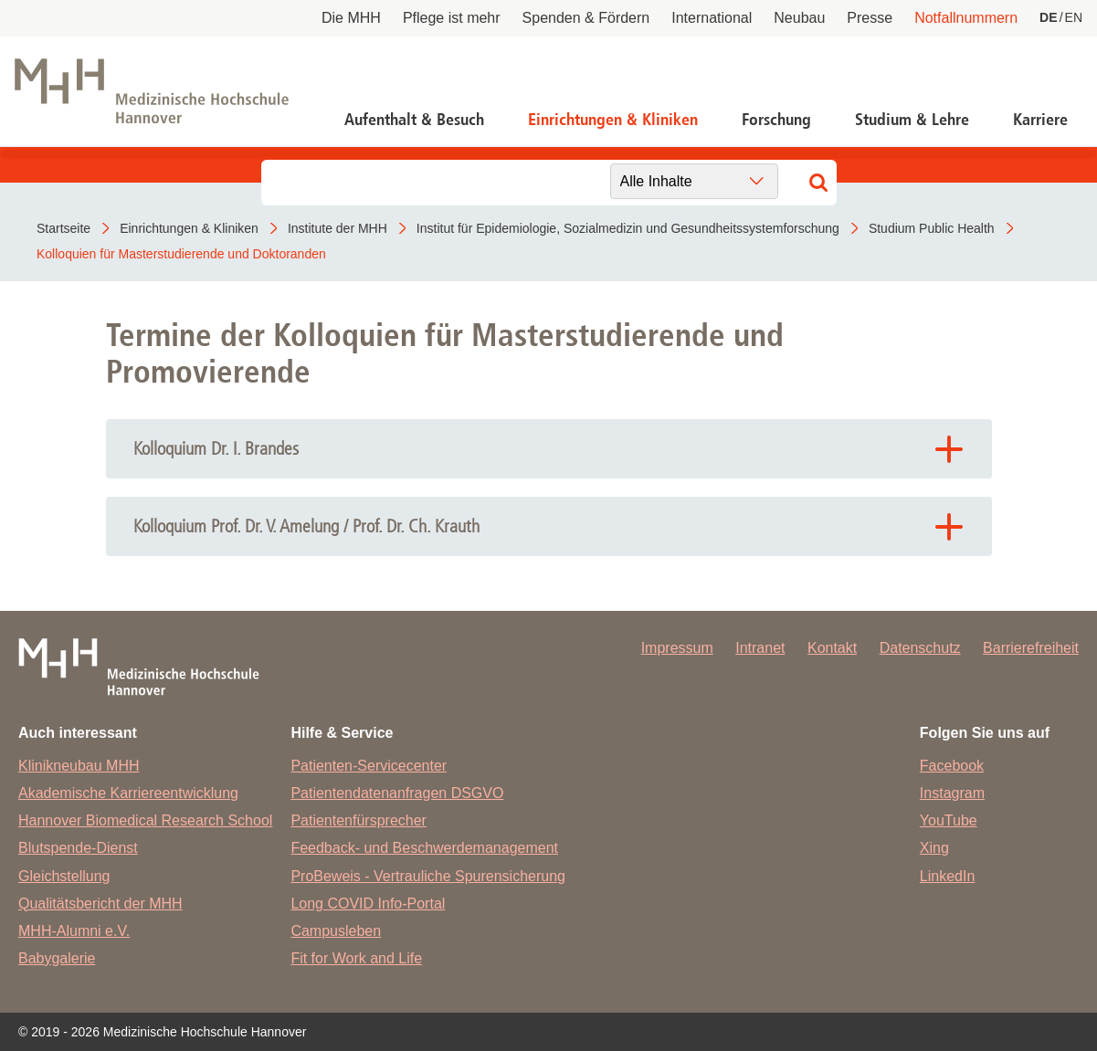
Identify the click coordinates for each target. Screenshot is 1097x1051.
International (711, 18)
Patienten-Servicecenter (368, 765)
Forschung (776, 120)
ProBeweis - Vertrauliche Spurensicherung (427, 876)
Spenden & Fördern (586, 18)
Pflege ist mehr (452, 18)
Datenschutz (920, 648)
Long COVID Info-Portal (367, 903)
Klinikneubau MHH (79, 765)
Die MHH (351, 18)
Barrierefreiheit (1031, 648)
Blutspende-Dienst (78, 848)
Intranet (760, 648)
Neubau (799, 18)
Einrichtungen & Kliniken (613, 120)
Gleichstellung (64, 876)
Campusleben (335, 931)
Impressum (677, 648)
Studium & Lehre (912, 120)
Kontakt (832, 648)
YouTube (948, 820)
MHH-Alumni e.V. (74, 931)
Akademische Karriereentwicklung (128, 793)
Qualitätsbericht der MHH (100, 903)
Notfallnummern (966, 18)
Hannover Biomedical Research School (145, 820)
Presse (869, 18)
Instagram (952, 793)
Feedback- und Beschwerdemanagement (424, 848)
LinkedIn (948, 876)
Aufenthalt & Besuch (414, 120)
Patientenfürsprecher (358, 820)
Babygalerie (57, 958)
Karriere (1040, 120)
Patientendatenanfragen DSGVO (396, 793)
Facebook (952, 765)
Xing (934, 848)
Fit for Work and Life (356, 958)
